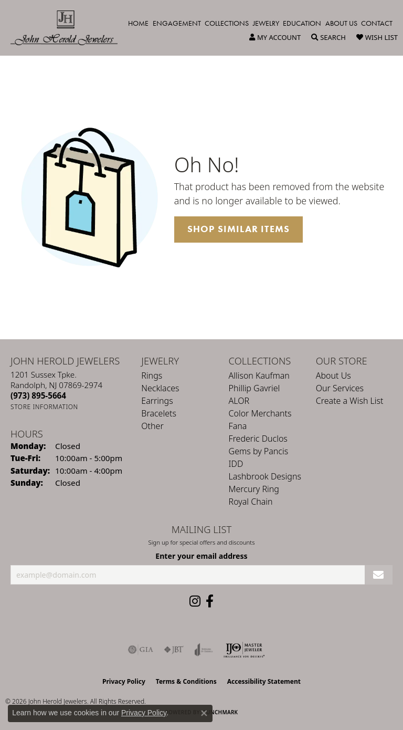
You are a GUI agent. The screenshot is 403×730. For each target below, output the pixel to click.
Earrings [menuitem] (157, 400)
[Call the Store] (38, 395)
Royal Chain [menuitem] (251, 501)
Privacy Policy (123, 681)
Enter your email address (201, 556)
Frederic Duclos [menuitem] (258, 438)
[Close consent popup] (204, 713)
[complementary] (327, 672)
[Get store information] (44, 406)
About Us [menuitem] (333, 375)
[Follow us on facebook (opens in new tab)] (210, 601)
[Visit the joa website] (204, 650)
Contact (377, 23)
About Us (341, 23)
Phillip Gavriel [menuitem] (254, 388)
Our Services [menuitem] (340, 388)
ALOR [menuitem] (239, 400)
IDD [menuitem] (236, 464)
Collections (227, 23)
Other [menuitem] (152, 426)
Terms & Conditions (186, 681)
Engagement (177, 23)
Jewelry (266, 23)
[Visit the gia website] (140, 650)
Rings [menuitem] (151, 375)
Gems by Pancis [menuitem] (259, 451)
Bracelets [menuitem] (158, 413)
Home (138, 23)
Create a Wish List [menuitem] (350, 400)
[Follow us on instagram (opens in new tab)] (194, 601)
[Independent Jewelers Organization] (244, 650)
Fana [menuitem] (238, 426)
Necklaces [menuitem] (160, 388)
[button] (275, 37)
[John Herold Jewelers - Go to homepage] (69, 28)
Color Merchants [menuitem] (260, 413)
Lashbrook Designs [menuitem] (265, 476)
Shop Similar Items (238, 229)
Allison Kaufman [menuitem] (259, 375)
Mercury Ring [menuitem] (254, 489)
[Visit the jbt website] (174, 650)
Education (302, 23)
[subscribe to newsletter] (379, 575)
